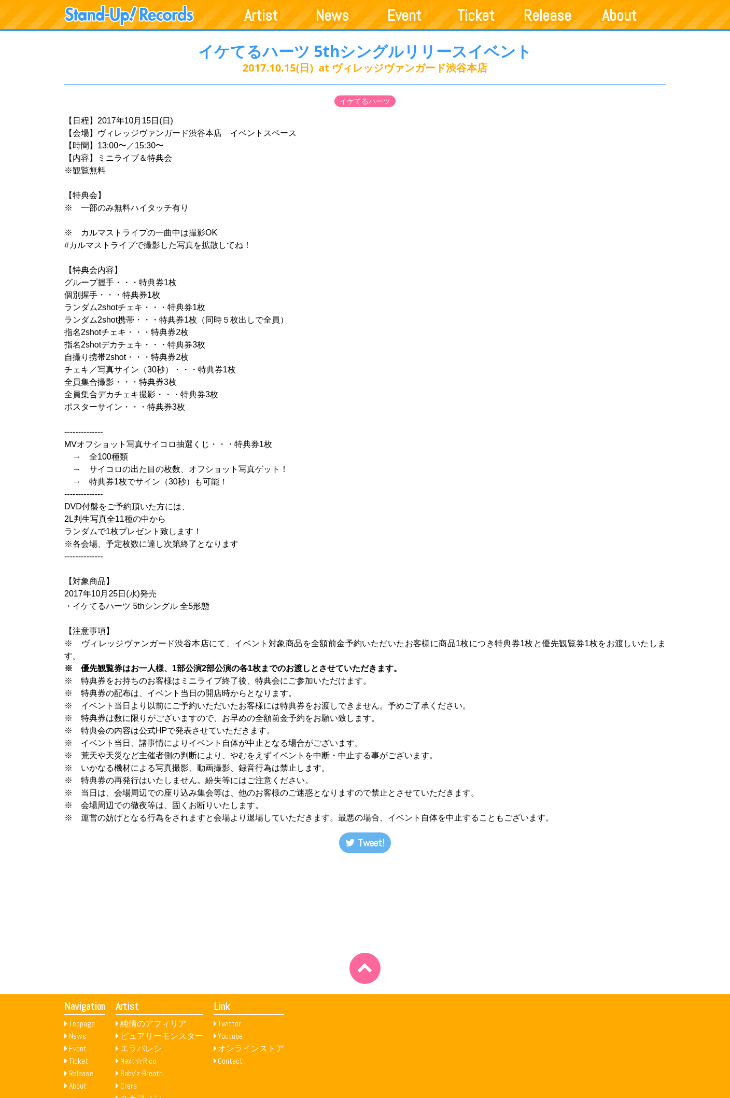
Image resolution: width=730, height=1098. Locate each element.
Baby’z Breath (141, 1073)
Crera (128, 1085)
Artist (261, 15)
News (332, 15)
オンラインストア (251, 1048)
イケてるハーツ (365, 101)
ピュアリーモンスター (161, 1036)
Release (547, 15)
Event (404, 15)
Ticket (476, 15)
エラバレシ (141, 1048)
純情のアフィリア (153, 1023)
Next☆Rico (138, 1060)
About (619, 15)
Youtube (230, 1036)
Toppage (82, 1023)
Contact (230, 1060)
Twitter (229, 1023)
